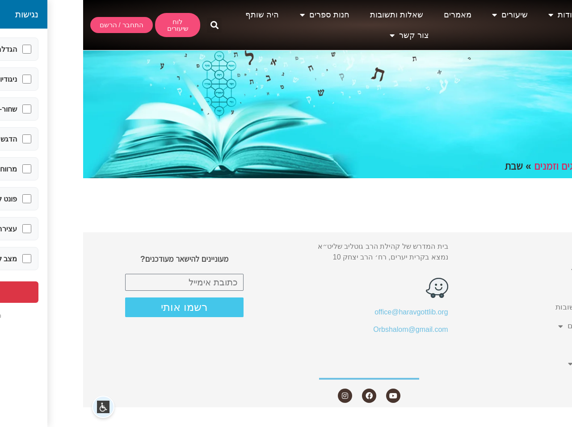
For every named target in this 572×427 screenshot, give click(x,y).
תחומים (522, 166)
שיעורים (427, 14)
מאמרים (374, 14)
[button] (131, 25)
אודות (479, 14)
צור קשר (326, 35)
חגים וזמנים (473, 166)
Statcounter (553, 421)
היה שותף (179, 14)
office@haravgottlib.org (328, 312)
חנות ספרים (241, 14)
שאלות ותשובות (313, 14)
